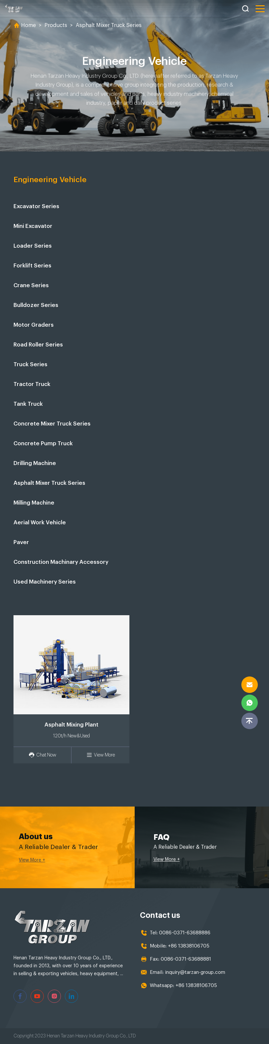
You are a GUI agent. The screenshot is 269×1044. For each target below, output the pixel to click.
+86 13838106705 (188, 946)
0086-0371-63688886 (184, 932)
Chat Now (42, 755)
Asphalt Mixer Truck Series (109, 25)
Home (28, 25)
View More (100, 755)
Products (55, 25)
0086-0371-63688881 (186, 959)
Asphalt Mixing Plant (71, 725)
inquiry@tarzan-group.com (195, 972)
